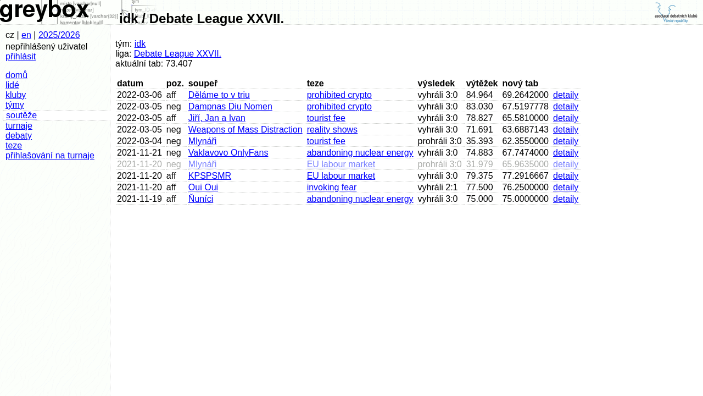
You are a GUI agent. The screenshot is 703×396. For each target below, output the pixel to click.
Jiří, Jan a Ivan (217, 118)
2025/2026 (59, 35)
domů (16, 75)
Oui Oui (203, 187)
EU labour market (341, 164)
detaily (565, 95)
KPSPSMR (209, 175)
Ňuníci (200, 199)
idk (140, 43)
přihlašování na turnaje (49, 155)
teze (13, 145)
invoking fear (332, 187)
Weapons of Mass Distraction (245, 129)
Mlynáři (202, 141)
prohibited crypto (339, 95)
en (26, 35)
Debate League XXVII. (177, 53)
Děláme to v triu (219, 95)
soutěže (21, 115)
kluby (15, 95)
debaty (18, 135)
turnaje (18, 125)
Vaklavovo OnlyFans (228, 152)
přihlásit (20, 56)
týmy (14, 104)
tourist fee (326, 118)
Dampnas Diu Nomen (230, 106)
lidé (12, 85)
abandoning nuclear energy (360, 152)
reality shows (332, 129)
